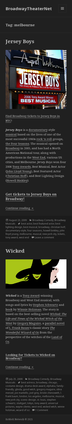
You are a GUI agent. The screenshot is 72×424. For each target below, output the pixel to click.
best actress (28, 382)
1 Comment (41, 410)
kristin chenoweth (49, 392)
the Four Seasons (17, 143)
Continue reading (20, 208)
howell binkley (51, 230)
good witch (29, 389)
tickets (61, 234)
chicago (52, 382)
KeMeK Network (15, 419)
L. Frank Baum (19, 328)
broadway (44, 227)
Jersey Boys (20, 41)
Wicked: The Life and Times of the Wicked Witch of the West (36, 318)
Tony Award (31, 295)
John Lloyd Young (19, 171)
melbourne (26, 234)
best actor (26, 223)
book (9, 309)
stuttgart (21, 403)
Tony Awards (21, 166)
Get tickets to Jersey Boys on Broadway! (31, 196)
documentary (38, 130)
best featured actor (43, 223)
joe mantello (21, 392)
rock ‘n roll (44, 139)
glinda (18, 389)
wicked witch (49, 406)
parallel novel (55, 323)
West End (38, 157)
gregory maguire (45, 389)
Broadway (13, 148)
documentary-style (16, 230)
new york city (49, 234)
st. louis (41, 399)
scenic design (28, 399)
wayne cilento (23, 406)
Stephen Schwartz (45, 305)
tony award (12, 237)
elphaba (50, 386)
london (23, 396)
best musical (30, 227)
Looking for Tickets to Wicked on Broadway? (30, 356)
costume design (14, 386)
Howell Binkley (17, 180)
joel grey (34, 392)
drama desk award (35, 386)
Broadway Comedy (42, 220)
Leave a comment (44, 237)
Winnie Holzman (29, 309)
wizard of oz (23, 410)
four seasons (34, 230)
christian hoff (58, 227)
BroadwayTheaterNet (29, 8)
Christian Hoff (16, 176)
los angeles (34, 396)
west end (24, 237)
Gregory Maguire (29, 323)
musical (11, 134)
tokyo (30, 403)
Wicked (15, 250)
